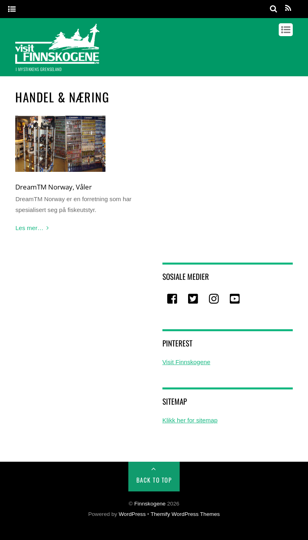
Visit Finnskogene (186, 362)
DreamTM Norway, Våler (53, 187)
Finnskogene (150, 504)
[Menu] (12, 9)
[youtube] (235, 298)
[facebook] (172, 298)
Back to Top (154, 479)
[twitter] (193, 298)
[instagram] (214, 298)
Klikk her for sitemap (190, 420)
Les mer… (29, 227)
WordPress (132, 514)
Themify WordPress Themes (185, 514)
